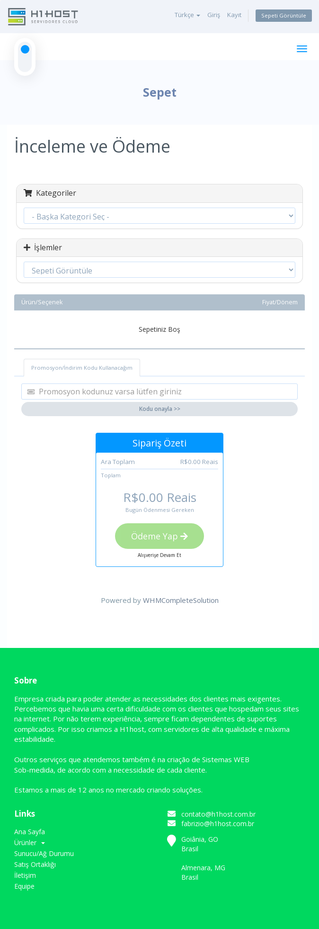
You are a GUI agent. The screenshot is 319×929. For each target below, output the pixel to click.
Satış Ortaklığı (35, 864)
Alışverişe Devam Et (159, 555)
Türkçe (187, 14)
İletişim (25, 875)
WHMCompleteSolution (181, 600)
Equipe (24, 886)
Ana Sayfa (29, 831)
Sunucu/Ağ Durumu (44, 853)
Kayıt (234, 14)
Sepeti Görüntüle (283, 15)
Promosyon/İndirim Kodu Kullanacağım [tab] (82, 367)
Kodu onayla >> (159, 409)
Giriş (213, 14)
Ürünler (29, 842)
